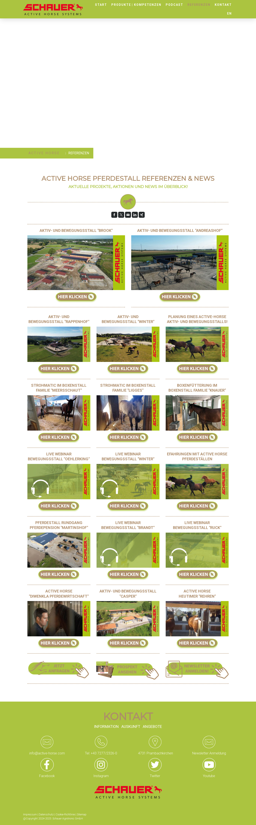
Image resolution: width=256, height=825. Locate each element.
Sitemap (81, 814)
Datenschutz (46, 814)
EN (229, 13)
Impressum (30, 814)
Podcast (174, 4)
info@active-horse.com (47, 753)
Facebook (47, 776)
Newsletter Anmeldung (209, 753)
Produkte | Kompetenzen (136, 4)
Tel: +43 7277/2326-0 (101, 753)
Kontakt (223, 4)
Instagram (101, 776)
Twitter (155, 776)
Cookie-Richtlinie (65, 814)
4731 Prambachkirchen (155, 753)
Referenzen (199, 4)
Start (101, 4)
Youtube (209, 776)
